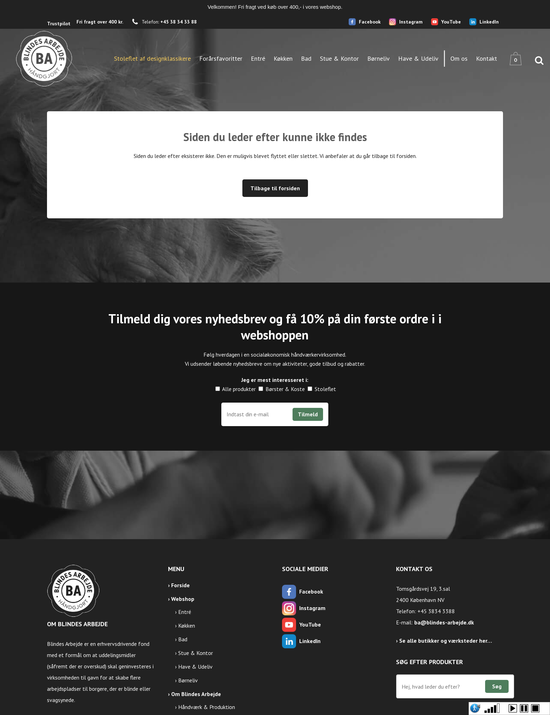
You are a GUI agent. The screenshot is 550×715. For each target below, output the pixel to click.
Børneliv (188, 680)
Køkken (186, 625)
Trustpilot (59, 23)
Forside (180, 585)
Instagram (411, 22)
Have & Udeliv (195, 666)
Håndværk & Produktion (206, 706)
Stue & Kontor (195, 652)
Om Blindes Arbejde (196, 693)
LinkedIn (489, 22)
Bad (182, 639)
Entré (184, 611)
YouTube (451, 22)
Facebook (370, 22)
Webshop (182, 598)
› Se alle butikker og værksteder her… (444, 640)
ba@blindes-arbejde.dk (444, 622)
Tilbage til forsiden (275, 188)
